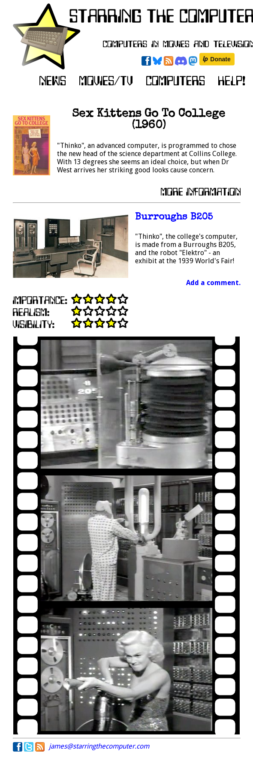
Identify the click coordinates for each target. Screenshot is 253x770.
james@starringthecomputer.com (99, 746)
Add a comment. (213, 283)
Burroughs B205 (174, 218)
